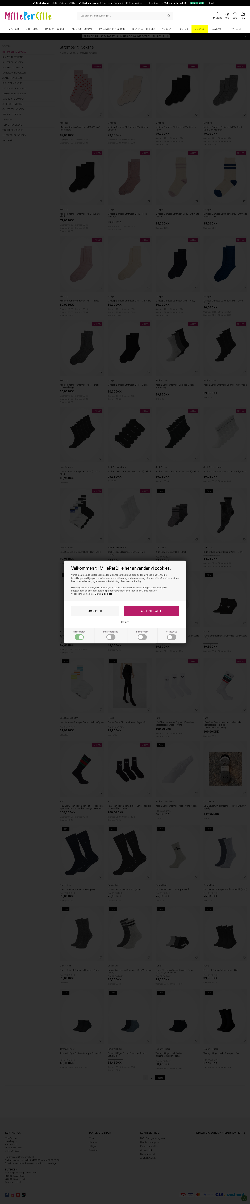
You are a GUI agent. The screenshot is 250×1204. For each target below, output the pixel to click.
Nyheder (236, 29)
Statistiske (171, 635)
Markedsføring (110, 635)
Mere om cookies (103, 594)
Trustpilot (202, 3)
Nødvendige (79, 635)
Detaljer (125, 622)
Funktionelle (142, 635)
